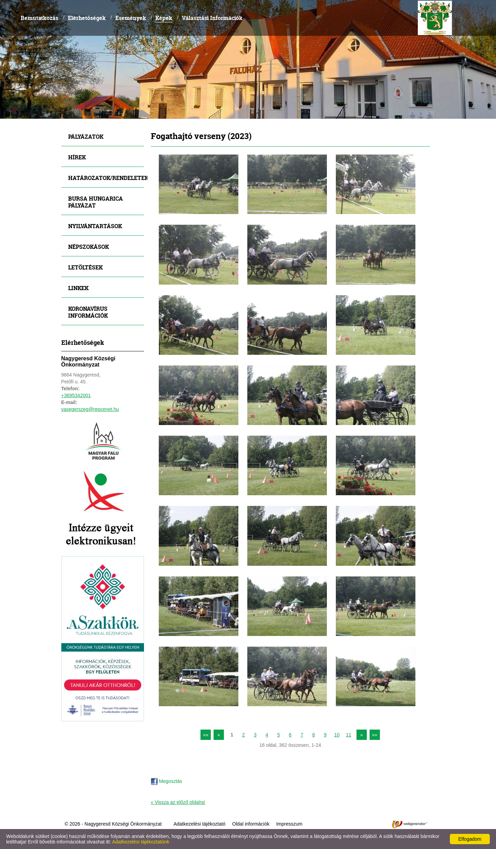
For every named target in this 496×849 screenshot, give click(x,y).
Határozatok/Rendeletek (106, 177)
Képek (163, 17)
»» (375, 734)
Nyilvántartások (95, 226)
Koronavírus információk (88, 312)
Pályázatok (85, 136)
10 (337, 734)
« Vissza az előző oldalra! (178, 802)
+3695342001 (76, 395)
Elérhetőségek (87, 17)
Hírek (77, 157)
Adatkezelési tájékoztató (200, 824)
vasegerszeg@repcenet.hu (90, 409)
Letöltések (85, 267)
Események (130, 17)
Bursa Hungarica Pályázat (95, 202)
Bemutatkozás (39, 17)
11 (348, 734)
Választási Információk (212, 17)
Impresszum (289, 824)
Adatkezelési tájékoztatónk (140, 842)
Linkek (78, 287)
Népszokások (88, 246)
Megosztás (167, 781)
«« (206, 734)
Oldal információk (250, 824)
